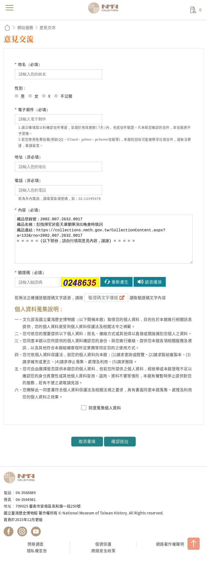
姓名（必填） (28, 64)
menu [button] (9, 8)
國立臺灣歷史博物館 (21, 477)
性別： (21, 88)
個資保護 (103, 544)
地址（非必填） (29, 157)
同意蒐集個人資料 (105, 407)
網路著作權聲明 (170, 544)
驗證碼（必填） (30, 272)
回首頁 (7, 27)
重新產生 (120, 282)
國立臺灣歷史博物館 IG (22, 531)
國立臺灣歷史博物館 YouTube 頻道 (36, 531)
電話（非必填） (29, 180)
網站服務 (25, 27)
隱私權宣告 (37, 550)
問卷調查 (36, 544)
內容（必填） (28, 209)
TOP (193, 544)
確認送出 (119, 441)
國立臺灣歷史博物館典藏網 (104, 8)
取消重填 (87, 441)
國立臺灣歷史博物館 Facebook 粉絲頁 (8, 531)
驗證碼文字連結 (103, 297)
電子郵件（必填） (32, 109)
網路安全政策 (103, 550)
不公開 (66, 96)
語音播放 (153, 282)
